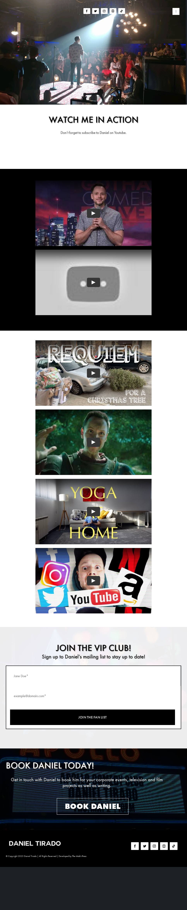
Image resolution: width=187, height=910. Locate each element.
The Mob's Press (79, 856)
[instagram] (104, 11)
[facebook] (86, 11)
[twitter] (95, 11)
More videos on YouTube (93, 147)
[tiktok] (121, 11)
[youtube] (113, 11)
